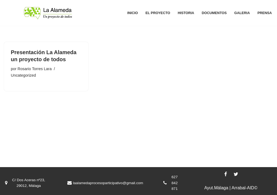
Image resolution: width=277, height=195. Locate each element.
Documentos (214, 13)
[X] (236, 174)
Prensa (265, 13)
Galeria (242, 13)
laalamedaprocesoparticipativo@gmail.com (108, 183)
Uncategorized (23, 75)
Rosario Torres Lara (35, 69)
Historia (186, 13)
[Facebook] (225, 174)
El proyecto (158, 13)
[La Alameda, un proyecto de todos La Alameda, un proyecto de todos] (48, 13)
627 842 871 (175, 183)
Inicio (132, 13)
